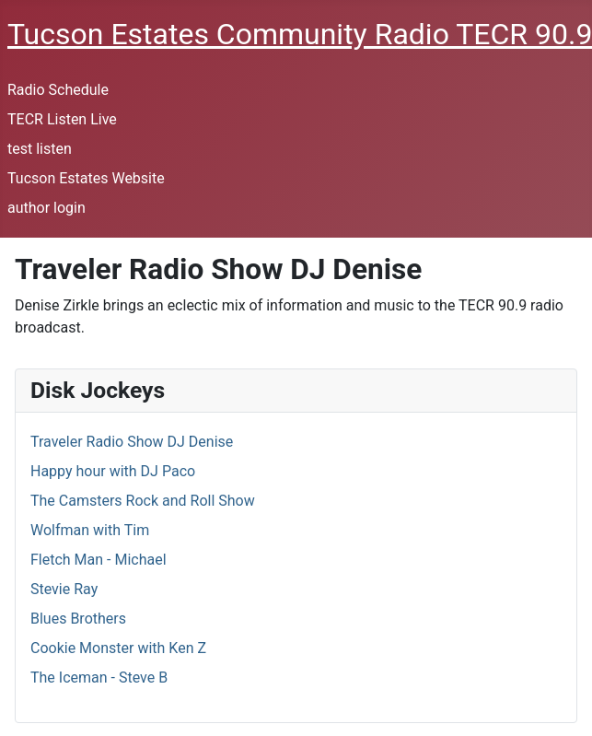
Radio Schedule (58, 90)
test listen (39, 149)
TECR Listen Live (62, 119)
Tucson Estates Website (86, 178)
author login (46, 207)
